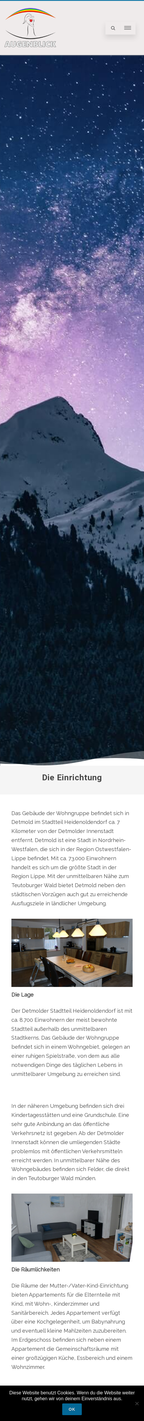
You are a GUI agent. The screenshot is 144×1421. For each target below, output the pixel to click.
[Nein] (137, 1403)
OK (72, 1409)
